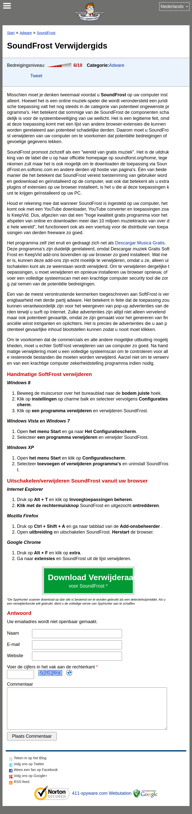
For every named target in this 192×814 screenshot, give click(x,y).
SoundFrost (46, 33)
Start (10, 33)
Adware (26, 33)
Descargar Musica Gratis (139, 242)
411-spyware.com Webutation (102, 801)
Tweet (36, 75)
